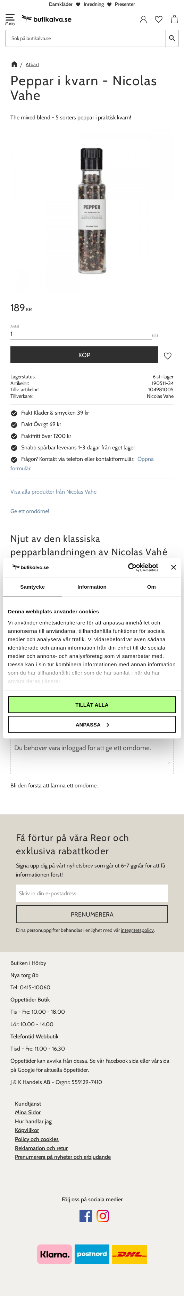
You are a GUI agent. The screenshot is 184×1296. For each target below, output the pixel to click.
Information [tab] (92, 587)
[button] (9, 20)
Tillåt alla (91, 705)
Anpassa (92, 724)
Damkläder (61, 4)
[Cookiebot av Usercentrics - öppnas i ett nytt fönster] (128, 567)
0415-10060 (35, 987)
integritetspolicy (137, 930)
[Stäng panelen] (173, 567)
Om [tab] (151, 587)
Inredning (94, 4)
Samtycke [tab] (32, 587)
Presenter (125, 4)
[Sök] (172, 38)
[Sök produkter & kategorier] (86, 38)
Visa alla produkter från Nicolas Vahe (53, 491)
